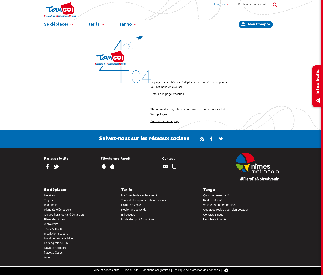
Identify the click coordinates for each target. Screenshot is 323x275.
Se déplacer (59, 24)
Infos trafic (50, 205)
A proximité (51, 224)
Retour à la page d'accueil (167, 94)
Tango (128, 24)
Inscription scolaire (56, 233)
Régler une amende (133, 209)
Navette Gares (53, 252)
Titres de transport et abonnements (143, 200)
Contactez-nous (213, 214)
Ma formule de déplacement (139, 195)
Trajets (48, 200)
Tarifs (96, 24)
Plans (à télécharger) (57, 209)
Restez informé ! (213, 200)
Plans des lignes (54, 219)
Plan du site (130, 270)
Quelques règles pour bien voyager (225, 209)
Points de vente (131, 205)
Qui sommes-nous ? (216, 195)
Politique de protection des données (197, 270)
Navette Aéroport (55, 247)
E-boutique (128, 214)
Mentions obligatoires (156, 270)
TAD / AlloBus (53, 228)
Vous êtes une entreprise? (220, 205)
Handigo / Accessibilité (58, 238)
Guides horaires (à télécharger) (64, 214)
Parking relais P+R (56, 243)
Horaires (49, 195)
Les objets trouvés (215, 219)
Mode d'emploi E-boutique (137, 219)
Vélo (47, 257)
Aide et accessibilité (106, 270)
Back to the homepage (164, 121)
